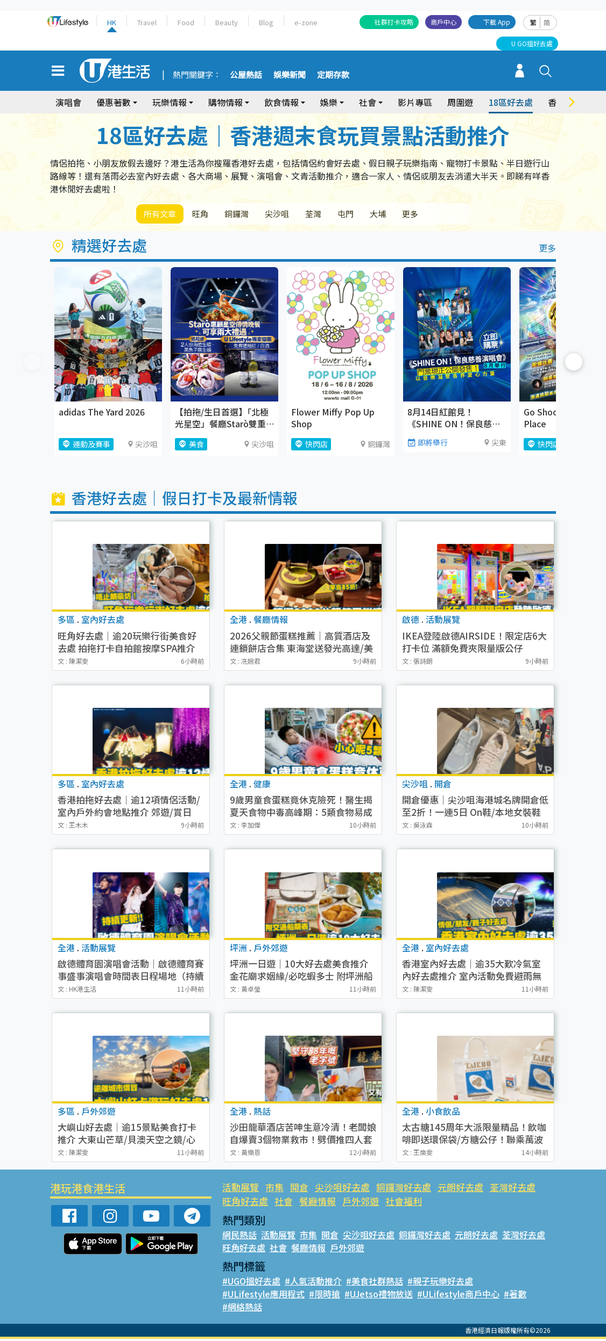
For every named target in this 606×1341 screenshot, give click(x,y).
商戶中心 (443, 21)
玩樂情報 (169, 102)
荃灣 (339, 214)
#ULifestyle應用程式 (263, 1295)
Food (186, 22)
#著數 (515, 1295)
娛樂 (328, 102)
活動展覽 (240, 1189)
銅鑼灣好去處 (403, 1189)
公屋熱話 (246, 75)
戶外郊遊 (360, 1203)
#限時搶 (324, 1295)
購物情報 (225, 102)
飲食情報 (281, 102)
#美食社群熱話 (374, 1283)
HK (111, 22)
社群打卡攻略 (394, 21)
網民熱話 (239, 1236)
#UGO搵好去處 (251, 1283)
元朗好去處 (460, 1189)
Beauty (226, 22)
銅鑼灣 (251, 214)
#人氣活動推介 (313, 1283)
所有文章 (163, 214)
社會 (367, 102)
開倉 (299, 1189)
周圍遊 (460, 102)
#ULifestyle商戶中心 (458, 1295)
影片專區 (415, 102)
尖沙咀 (298, 214)
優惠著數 (113, 102)
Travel (147, 22)
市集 (274, 1189)
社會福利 (403, 1203)
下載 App (496, 21)
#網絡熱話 (242, 1308)
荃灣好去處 (512, 1189)
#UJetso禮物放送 (378, 1295)
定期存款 (333, 75)
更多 (452, 214)
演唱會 (68, 102)
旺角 (209, 214)
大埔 (415, 214)
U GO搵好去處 (532, 43)
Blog (266, 22)
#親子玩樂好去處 (440, 1283)
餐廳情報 (317, 1203)
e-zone (306, 22)
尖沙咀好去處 (342, 1189)
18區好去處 (511, 102)
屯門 (377, 214)
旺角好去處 (245, 1203)
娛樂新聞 (289, 75)
